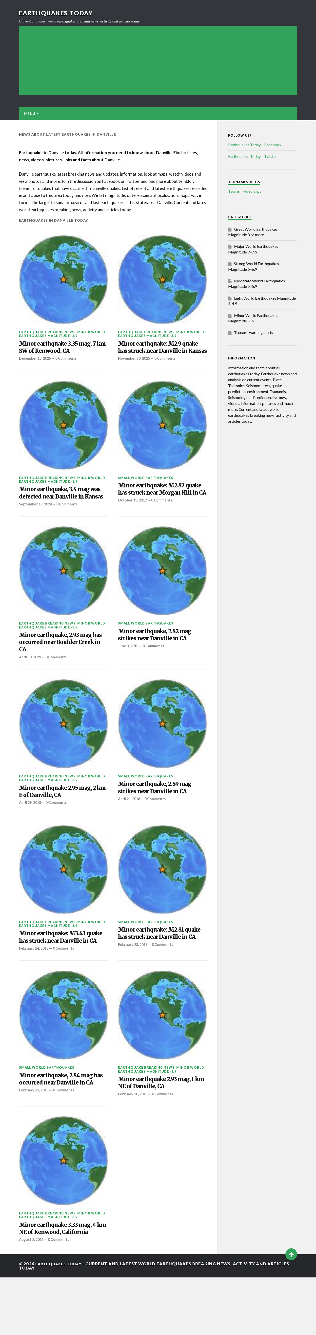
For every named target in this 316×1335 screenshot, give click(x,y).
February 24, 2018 (35, 987)
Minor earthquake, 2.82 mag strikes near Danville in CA (160, 658)
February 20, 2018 (134, 1136)
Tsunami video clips (244, 191)
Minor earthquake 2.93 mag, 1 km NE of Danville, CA (162, 1123)
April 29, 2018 (31, 831)
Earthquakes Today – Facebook (254, 144)
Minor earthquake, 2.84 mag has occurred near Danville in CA (62, 1123)
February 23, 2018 (134, 983)
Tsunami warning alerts (253, 332)
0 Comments (69, 360)
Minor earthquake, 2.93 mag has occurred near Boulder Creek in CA (61, 666)
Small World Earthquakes (145, 489)
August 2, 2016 (32, 1297)
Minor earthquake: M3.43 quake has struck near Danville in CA (57, 971)
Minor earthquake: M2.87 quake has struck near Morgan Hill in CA (156, 505)
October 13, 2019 (133, 522)
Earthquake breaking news (47, 332)
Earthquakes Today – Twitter (252, 156)
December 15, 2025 (36, 360)
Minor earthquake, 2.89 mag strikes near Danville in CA (160, 815)
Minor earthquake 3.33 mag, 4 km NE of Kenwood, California (61, 1280)
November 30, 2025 (135, 369)
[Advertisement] (158, 60)
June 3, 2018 (129, 670)
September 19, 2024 (37, 526)
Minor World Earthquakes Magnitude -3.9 (62, 334)
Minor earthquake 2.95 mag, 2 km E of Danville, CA (61, 819)
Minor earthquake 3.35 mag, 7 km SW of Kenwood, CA (61, 348)
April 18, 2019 (31, 682)
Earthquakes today (58, 13)
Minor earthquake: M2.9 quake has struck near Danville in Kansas (154, 352)
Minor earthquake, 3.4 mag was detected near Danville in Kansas (63, 509)
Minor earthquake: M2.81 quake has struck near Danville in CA (156, 967)
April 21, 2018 (130, 827)
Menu (29, 114)
